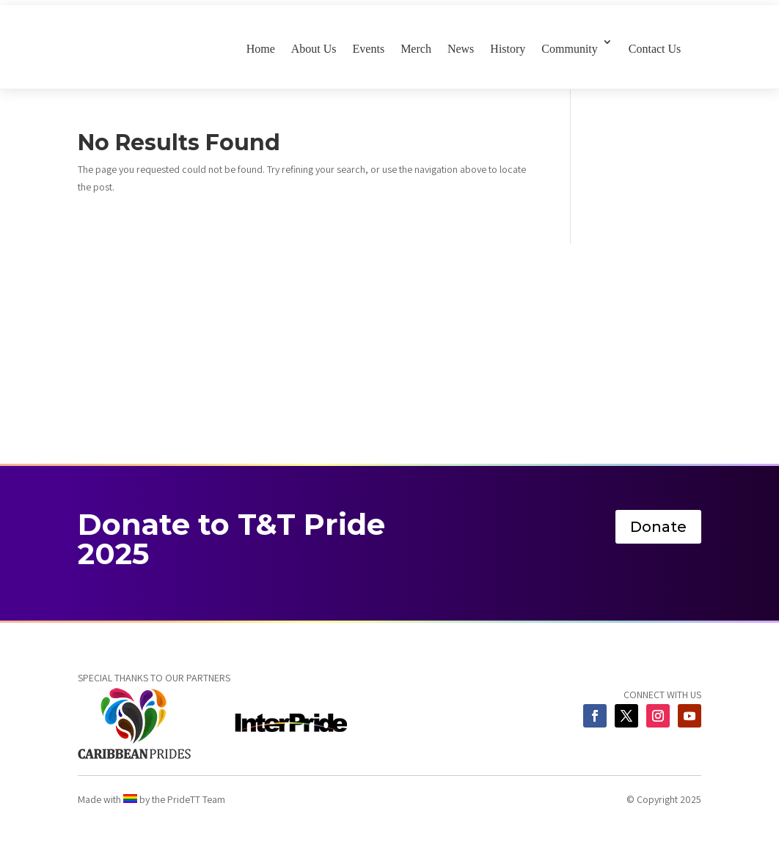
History (507, 48)
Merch (416, 48)
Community (569, 48)
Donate (658, 527)
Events (369, 48)
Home (260, 48)
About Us (314, 48)
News (460, 48)
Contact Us (655, 48)
